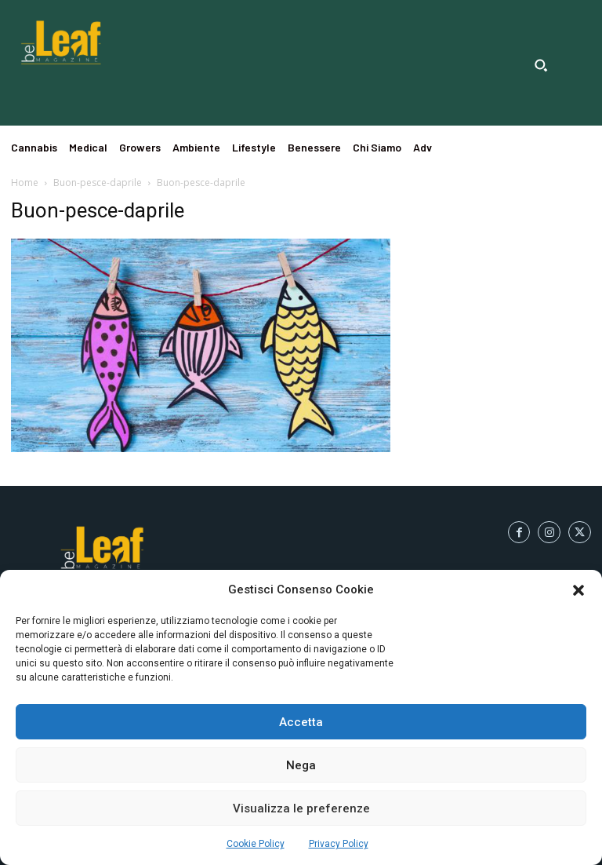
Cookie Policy (256, 843)
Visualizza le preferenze (301, 808)
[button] (578, 590)
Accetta (301, 722)
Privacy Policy (338, 843)
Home (24, 182)
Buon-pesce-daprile (97, 182)
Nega (301, 765)
